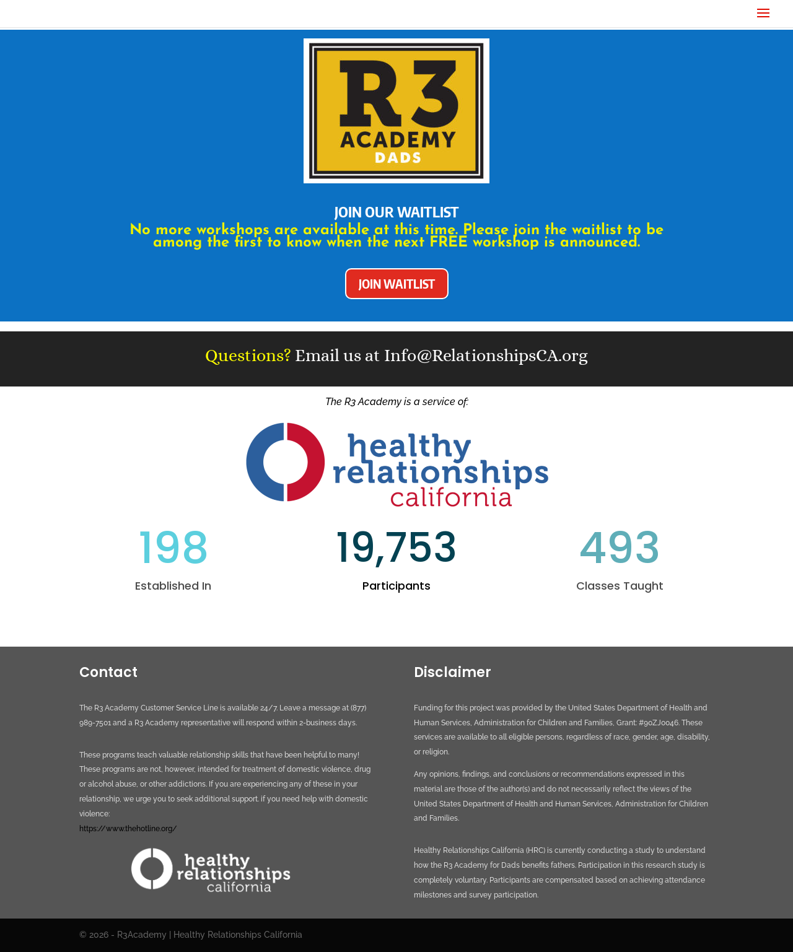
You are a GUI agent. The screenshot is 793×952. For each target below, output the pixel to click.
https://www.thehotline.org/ (128, 828)
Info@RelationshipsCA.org (486, 355)
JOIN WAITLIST (397, 283)
